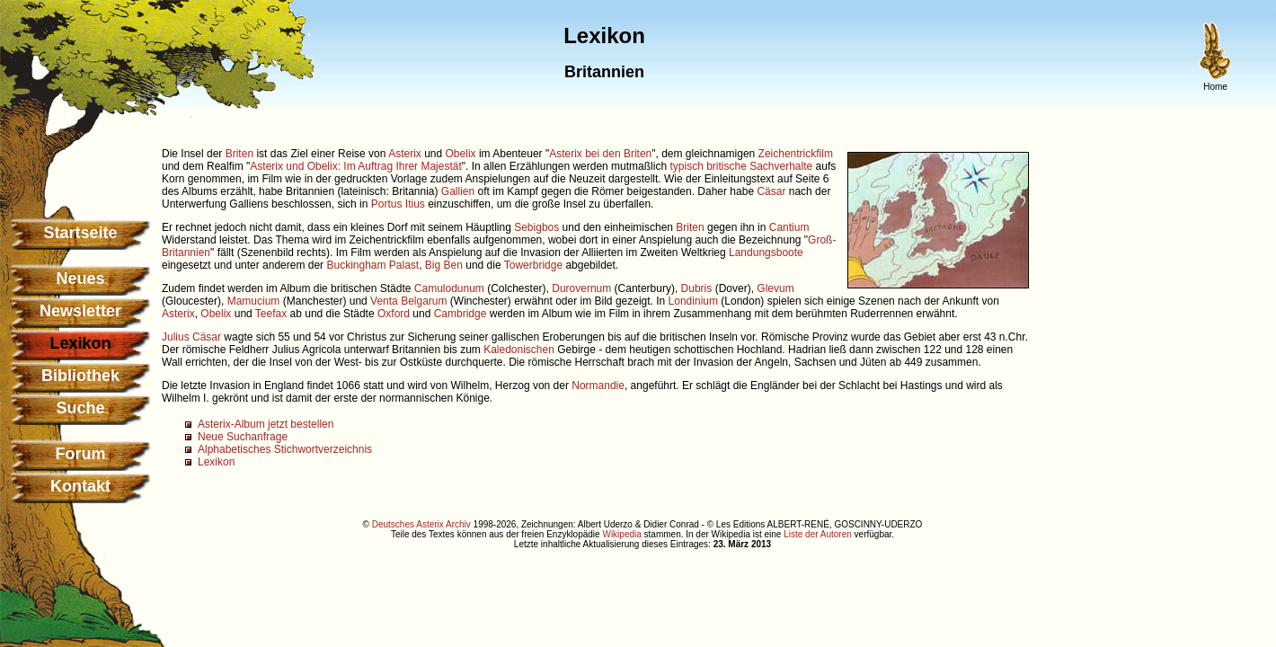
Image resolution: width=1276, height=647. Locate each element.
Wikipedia (621, 534)
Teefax (271, 313)
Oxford (393, 313)
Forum (81, 454)
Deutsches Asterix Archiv (421, 524)
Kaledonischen (518, 349)
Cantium (789, 227)
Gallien (457, 191)
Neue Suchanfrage (243, 436)
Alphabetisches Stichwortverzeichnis (285, 449)
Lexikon (216, 462)
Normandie (598, 385)
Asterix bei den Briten (600, 153)
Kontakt (80, 486)
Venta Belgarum (408, 301)
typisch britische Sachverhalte (740, 166)
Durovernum (581, 288)
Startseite (80, 233)
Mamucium (253, 301)
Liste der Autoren (818, 534)
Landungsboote (766, 252)
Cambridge (460, 313)
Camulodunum (449, 288)
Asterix (404, 153)
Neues (80, 279)
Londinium (693, 301)
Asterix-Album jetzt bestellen (265, 424)
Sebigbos (536, 227)
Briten (239, 153)
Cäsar (771, 191)
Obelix (461, 153)
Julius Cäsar (191, 337)
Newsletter (80, 311)
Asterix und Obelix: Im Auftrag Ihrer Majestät (355, 166)
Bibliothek (80, 376)
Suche (80, 408)
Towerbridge (533, 265)
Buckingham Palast (372, 265)
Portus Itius (398, 204)
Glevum (775, 288)
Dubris (697, 288)
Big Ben (444, 265)
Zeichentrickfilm (795, 153)
